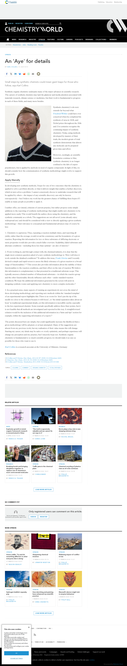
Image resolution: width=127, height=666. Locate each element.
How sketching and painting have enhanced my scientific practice (43, 594)
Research (9, 464)
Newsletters (17, 45)
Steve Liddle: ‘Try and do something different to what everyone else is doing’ (16, 557)
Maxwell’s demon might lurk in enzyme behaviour (69, 593)
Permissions (61, 642)
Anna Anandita (42, 602)
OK (16, 653)
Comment (25, 367)
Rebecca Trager (16, 439)
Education (109, 2)
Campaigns (53, 652)
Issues (32, 628)
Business (62, 426)
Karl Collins (12, 67)
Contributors (41, 628)
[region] (16, 644)
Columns (15, 367)
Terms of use (39, 642)
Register (19, 23)
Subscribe (29, 23)
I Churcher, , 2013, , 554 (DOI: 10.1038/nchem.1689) (29, 360)
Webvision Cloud (118, 664)
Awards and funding (67, 652)
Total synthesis (55, 367)
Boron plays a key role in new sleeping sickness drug (69, 430)
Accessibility (50, 642)
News (8, 426)
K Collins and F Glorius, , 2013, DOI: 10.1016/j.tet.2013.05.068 (32, 362)
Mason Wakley (15, 564)
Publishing (101, 2)
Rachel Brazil (67, 437)
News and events (40, 652)
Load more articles (43, 489)
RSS (50, 628)
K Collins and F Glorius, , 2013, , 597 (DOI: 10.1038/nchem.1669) (34, 358)
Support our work (99, 652)
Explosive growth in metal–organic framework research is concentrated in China (16, 431)
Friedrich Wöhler (60, 113)
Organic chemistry (39, 367)
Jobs (24, 45)
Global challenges (83, 652)
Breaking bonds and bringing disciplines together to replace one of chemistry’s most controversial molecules (17, 469)
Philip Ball (66, 600)
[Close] (29, 627)
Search (60, 23)
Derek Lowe (40, 439)
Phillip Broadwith (64, 475)
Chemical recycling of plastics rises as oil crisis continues (70, 467)
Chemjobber (40, 474)
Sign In (10, 23)
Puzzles (40, 45)
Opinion (8, 55)
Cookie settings (16, 658)
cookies (92, 660)
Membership (118, 2)
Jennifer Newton (42, 562)
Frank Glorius (62, 258)
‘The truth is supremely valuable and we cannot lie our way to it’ (42, 431)
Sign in (33, 517)
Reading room (32, 45)
